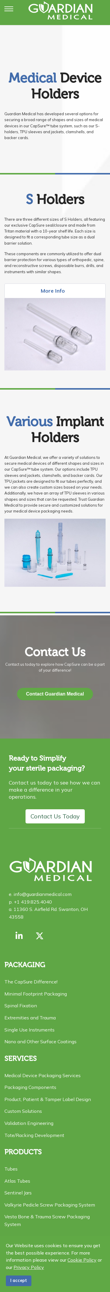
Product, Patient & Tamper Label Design (47, 1099)
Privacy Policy (28, 1267)
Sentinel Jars (18, 1193)
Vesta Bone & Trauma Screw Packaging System (47, 1220)
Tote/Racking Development (34, 1135)
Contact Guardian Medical (55, 693)
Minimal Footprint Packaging (35, 994)
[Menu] (8, 9)
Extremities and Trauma (30, 1018)
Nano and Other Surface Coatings (40, 1041)
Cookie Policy (82, 1260)
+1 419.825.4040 (32, 902)
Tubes (11, 1169)
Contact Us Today (55, 816)
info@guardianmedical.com (42, 894)
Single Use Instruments (29, 1030)
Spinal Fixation (20, 1005)
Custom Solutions (23, 1111)
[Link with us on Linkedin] (19, 935)
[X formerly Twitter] (39, 935)
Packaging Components (30, 1087)
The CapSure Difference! (30, 982)
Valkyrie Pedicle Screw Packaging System (49, 1205)
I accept (18, 1280)
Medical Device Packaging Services (42, 1075)
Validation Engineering (28, 1123)
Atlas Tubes (17, 1181)
